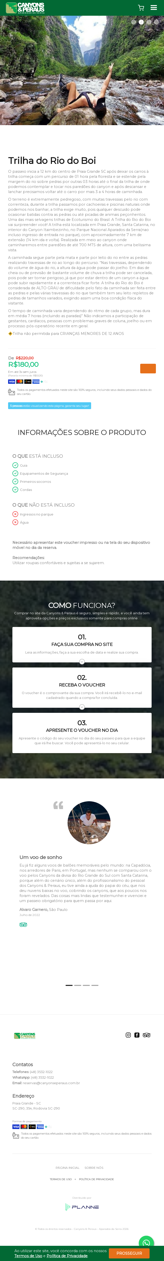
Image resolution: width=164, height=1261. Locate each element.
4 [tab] (156, 22)
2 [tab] (141, 22)
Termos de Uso (61, 1179)
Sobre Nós (94, 1168)
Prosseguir (129, 1253)
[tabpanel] (82, 70)
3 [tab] (149, 22)
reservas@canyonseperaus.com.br (51, 1083)
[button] (141, 8)
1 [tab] (133, 22)
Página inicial (67, 1168)
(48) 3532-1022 (41, 1072)
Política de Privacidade (96, 1179)
